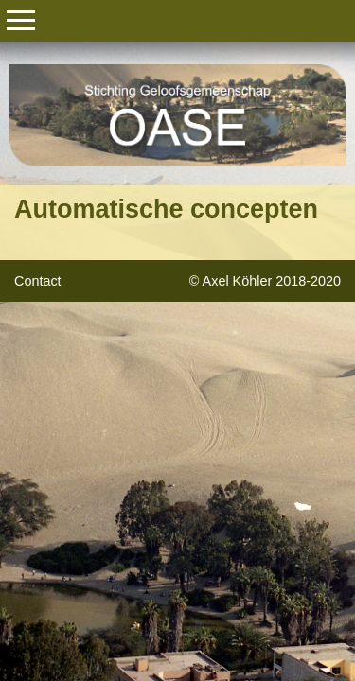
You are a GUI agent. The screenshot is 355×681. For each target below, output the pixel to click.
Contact (38, 280)
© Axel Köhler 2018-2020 (265, 280)
